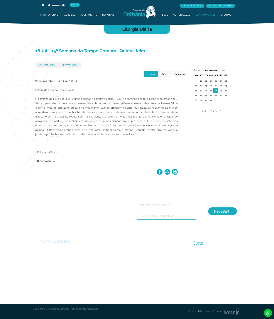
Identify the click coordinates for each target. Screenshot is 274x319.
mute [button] (50, 5)
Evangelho (180, 74)
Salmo (165, 74)
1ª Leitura (150, 74)
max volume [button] (63, 5)
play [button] (42, 5)
